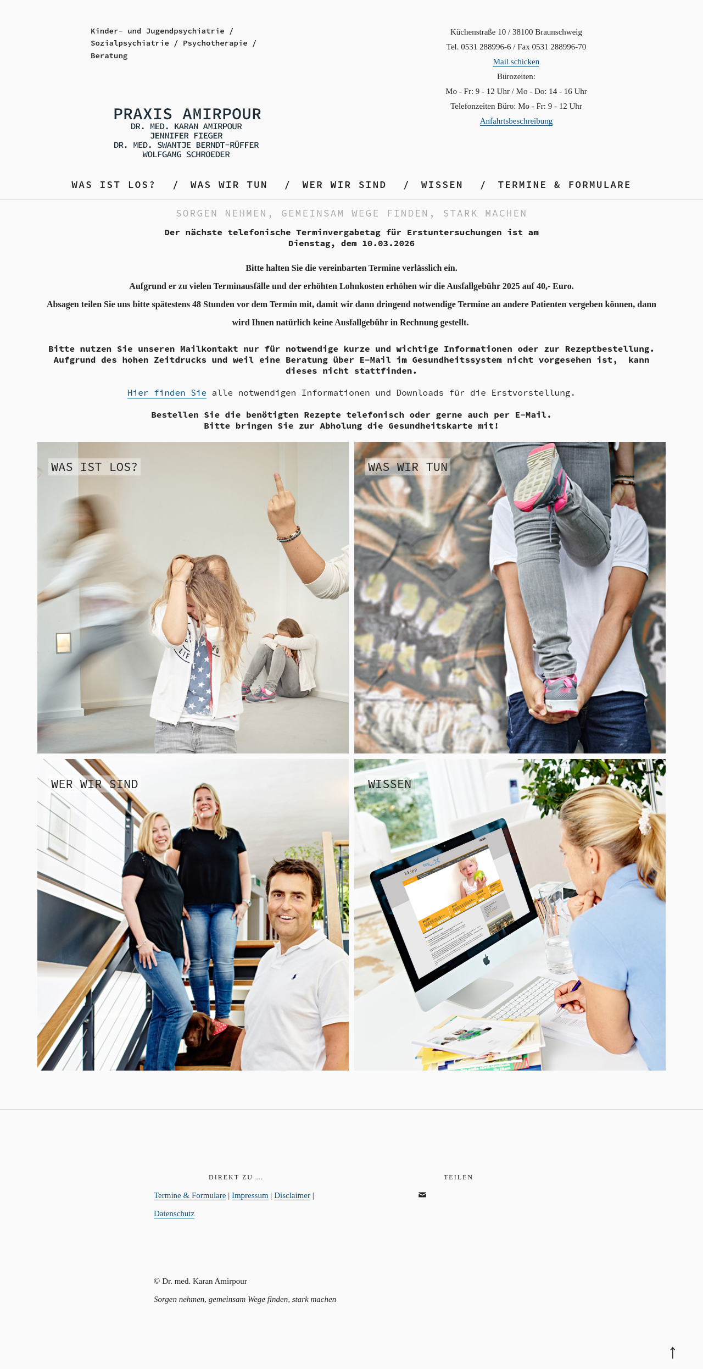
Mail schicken (516, 61)
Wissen (442, 184)
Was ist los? (113, 184)
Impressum (250, 1195)
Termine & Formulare (564, 184)
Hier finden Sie (167, 392)
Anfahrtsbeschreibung (516, 121)
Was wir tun (229, 184)
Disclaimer (292, 1195)
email (427, 1206)
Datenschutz (174, 1213)
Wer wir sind (344, 184)
